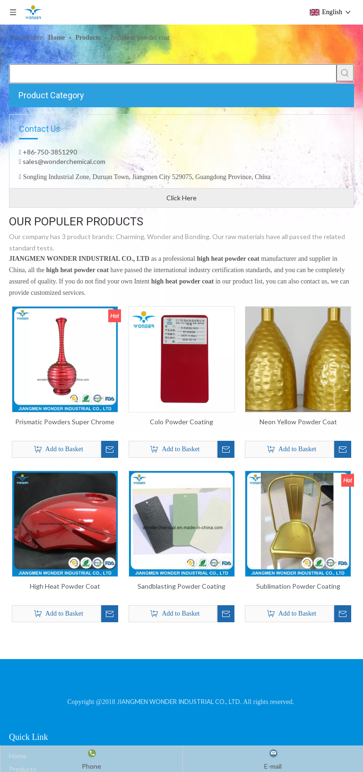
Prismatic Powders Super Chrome (64, 422)
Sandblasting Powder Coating (181, 586)
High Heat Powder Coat (65, 586)
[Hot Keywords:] (345, 72)
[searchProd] (173, 73)
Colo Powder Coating (181, 422)
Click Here (181, 198)
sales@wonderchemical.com (63, 161)
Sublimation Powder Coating (298, 586)
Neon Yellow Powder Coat (298, 422)
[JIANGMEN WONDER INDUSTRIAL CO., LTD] (181, 681)
